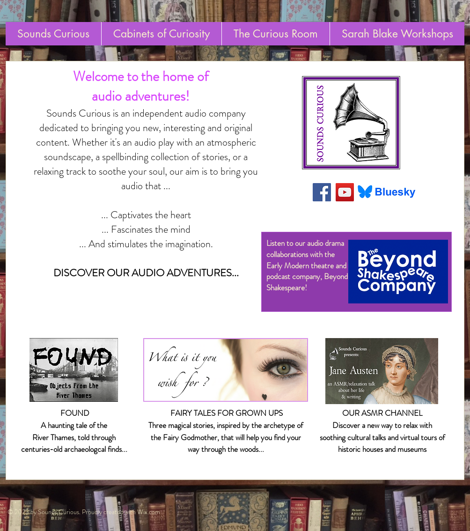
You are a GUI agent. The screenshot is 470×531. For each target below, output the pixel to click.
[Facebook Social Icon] (322, 192)
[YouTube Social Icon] (345, 192)
